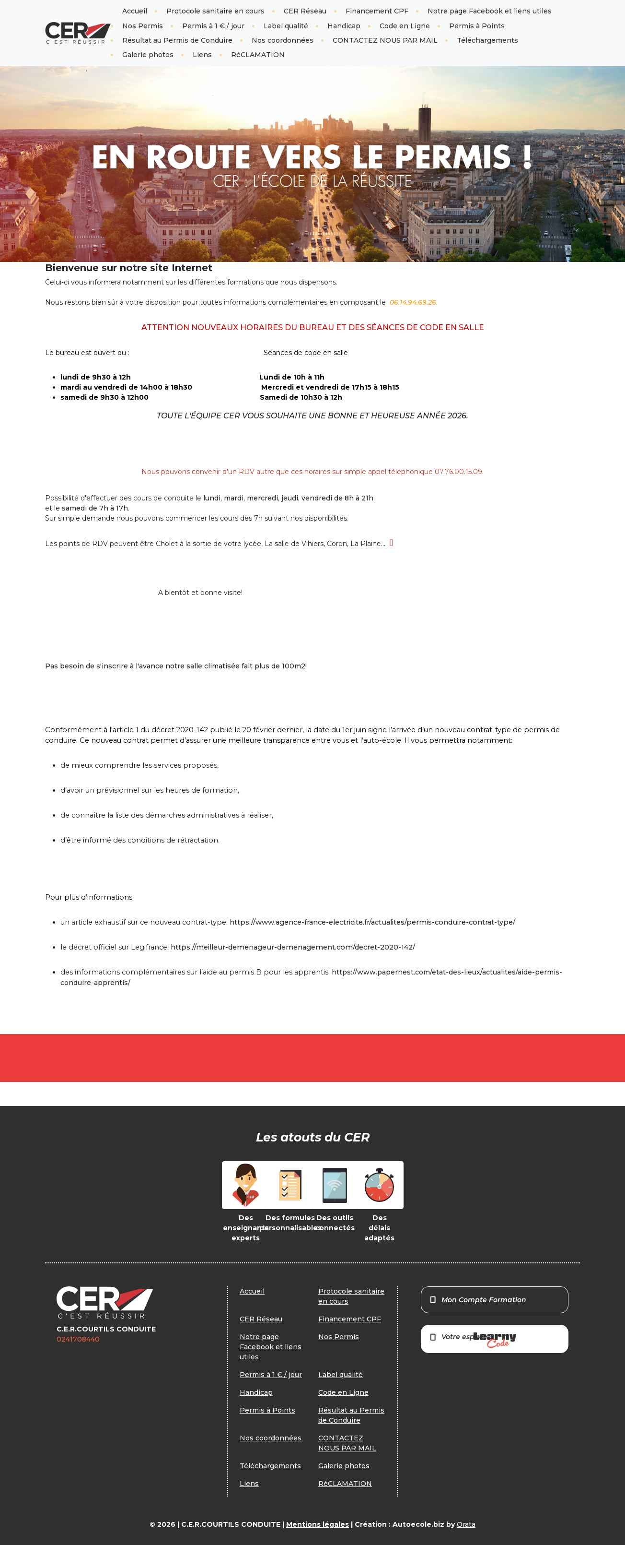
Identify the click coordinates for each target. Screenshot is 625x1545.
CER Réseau (305, 11)
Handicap (343, 26)
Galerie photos (148, 54)
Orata (466, 1524)
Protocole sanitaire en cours (215, 11)
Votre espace (472, 1340)
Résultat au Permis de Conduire (177, 40)
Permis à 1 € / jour (213, 26)
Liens (202, 54)
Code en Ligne (405, 26)
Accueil (134, 11)
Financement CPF (377, 11)
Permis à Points (477, 26)
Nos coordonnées (282, 40)
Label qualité (286, 26)
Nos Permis (142, 26)
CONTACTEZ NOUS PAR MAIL (385, 40)
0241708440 (78, 1339)
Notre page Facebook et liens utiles (490, 11)
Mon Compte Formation (477, 1299)
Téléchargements (487, 40)
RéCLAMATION (258, 54)
